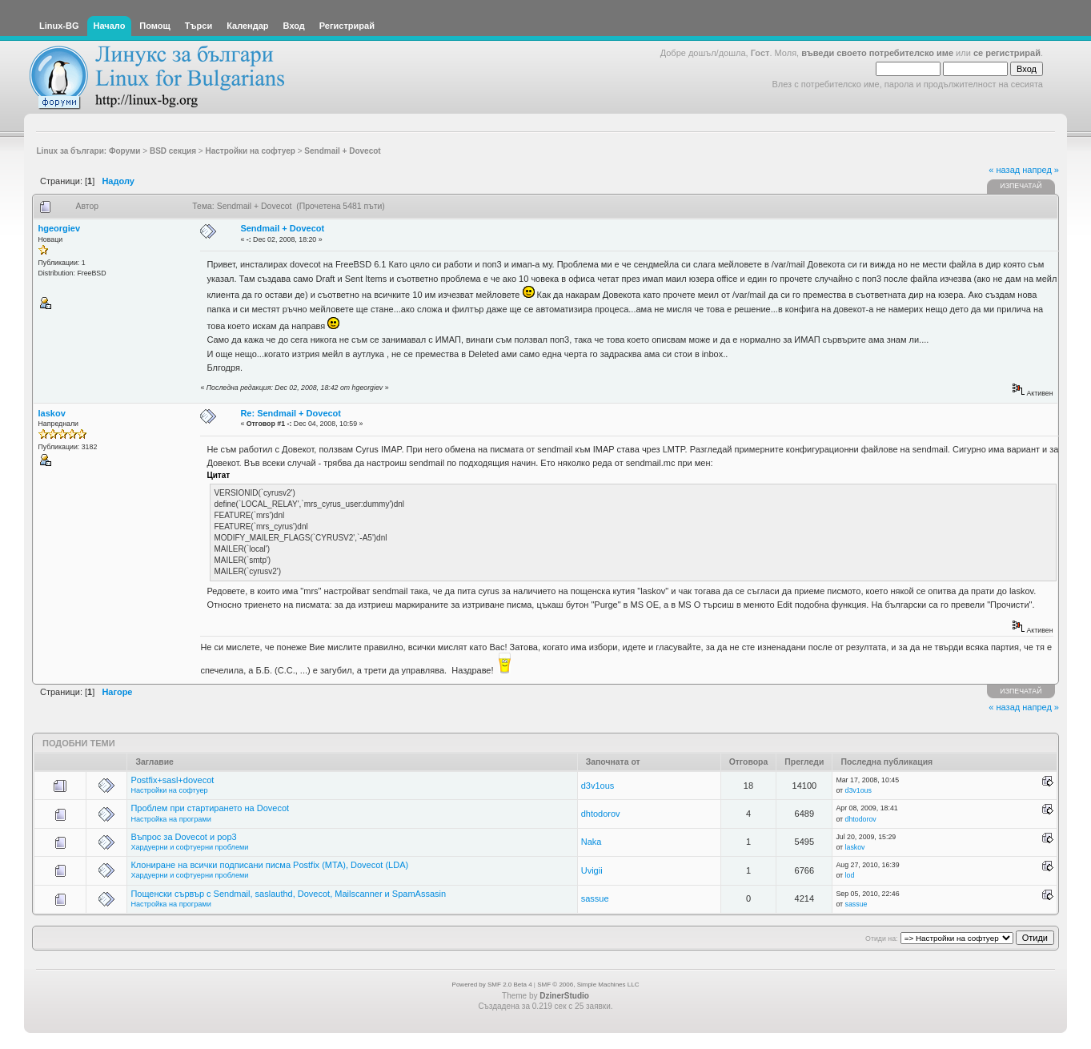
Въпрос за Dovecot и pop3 (183, 837)
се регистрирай (1007, 53)
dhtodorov (600, 813)
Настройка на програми (170, 819)
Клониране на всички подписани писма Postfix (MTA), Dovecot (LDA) (269, 865)
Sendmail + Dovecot (282, 228)
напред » (1040, 170)
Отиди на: (881, 938)
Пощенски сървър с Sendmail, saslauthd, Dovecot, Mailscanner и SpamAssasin (288, 893)
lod (850, 875)
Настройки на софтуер (168, 790)
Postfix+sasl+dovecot (172, 780)
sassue (595, 898)
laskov (52, 413)
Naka (591, 841)
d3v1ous (598, 785)
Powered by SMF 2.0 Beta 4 (492, 984)
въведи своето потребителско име (877, 53)
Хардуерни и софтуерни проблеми (189, 847)
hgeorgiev (59, 228)
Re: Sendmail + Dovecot (290, 413)
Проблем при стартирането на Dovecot (209, 808)
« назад (1004, 170)
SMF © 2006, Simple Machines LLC (588, 984)
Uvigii (592, 870)
